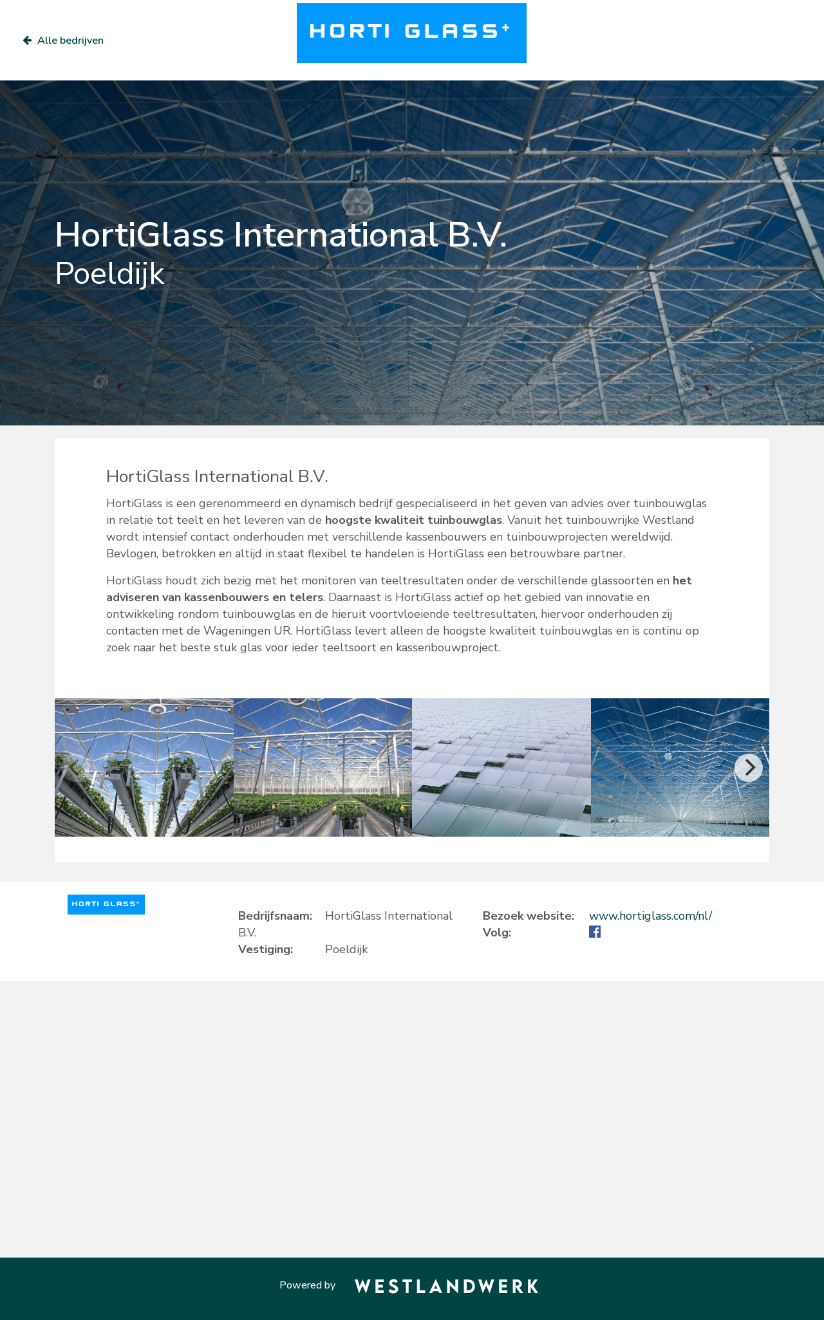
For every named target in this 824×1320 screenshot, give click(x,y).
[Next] (749, 768)
